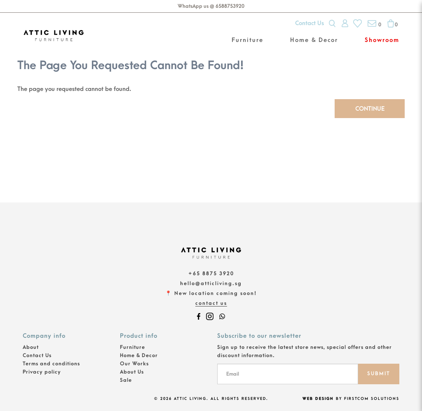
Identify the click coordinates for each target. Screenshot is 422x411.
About (31, 347)
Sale (126, 380)
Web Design (318, 399)
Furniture (132, 347)
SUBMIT (378, 373)
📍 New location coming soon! (211, 293)
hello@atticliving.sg (211, 283)
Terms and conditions (51, 364)
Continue (369, 108)
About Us (132, 372)
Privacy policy (42, 372)
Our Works (134, 364)
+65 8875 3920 (211, 273)
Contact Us (309, 23)
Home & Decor (139, 355)
